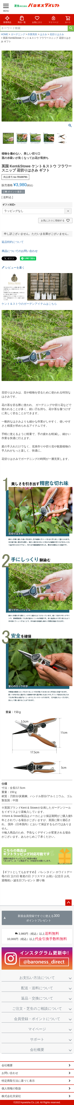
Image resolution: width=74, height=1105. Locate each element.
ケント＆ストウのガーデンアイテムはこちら (29, 303)
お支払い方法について (37, 978)
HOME (4, 34)
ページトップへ (68, 902)
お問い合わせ (10, 1073)
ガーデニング (18, 34)
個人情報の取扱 (11, 1088)
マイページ (53, 19)
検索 (71, 28)
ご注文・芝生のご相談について (37, 1009)
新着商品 (7, 19)
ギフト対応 (9, 204)
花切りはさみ (57, 34)
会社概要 (37, 1050)
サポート (37, 1039)
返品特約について (13, 241)
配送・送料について (37, 988)
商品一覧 (22, 19)
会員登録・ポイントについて (37, 1019)
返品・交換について (37, 998)
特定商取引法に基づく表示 (18, 1080)
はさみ (43, 34)
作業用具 (32, 34)
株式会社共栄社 (11, 1096)
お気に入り (37, 19)
